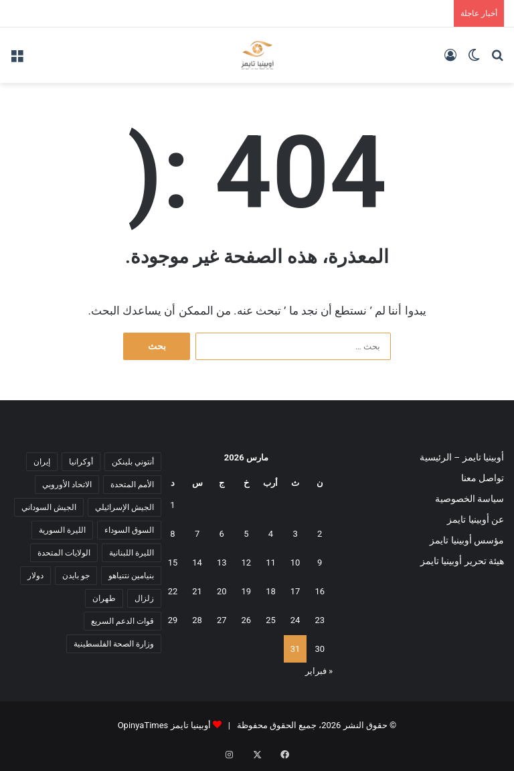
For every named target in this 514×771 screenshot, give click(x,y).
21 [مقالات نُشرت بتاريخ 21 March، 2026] (197, 591)
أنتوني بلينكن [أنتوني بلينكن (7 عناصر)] (133, 461)
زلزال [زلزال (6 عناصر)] (144, 598)
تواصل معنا (482, 478)
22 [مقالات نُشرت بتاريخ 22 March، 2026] (173, 591)
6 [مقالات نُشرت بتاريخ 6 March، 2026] (222, 534)
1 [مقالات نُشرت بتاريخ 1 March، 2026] (172, 505)
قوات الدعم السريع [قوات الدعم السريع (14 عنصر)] (122, 621)
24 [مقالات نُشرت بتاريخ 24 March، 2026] (295, 620)
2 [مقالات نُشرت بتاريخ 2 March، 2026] (319, 534)
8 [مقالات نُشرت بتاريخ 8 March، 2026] (172, 534)
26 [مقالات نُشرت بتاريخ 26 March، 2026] (247, 620)
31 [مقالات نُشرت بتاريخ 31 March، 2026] (295, 649)
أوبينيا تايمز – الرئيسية (462, 457)
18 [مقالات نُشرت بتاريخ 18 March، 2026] (271, 591)
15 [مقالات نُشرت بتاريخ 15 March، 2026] (173, 563)
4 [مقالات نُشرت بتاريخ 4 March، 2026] (270, 534)
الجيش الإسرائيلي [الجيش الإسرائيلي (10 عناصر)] (124, 507)
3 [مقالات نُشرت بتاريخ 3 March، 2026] (294, 534)
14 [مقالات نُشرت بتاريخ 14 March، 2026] (197, 563)
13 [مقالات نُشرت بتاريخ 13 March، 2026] (222, 563)
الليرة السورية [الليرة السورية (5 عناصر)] (62, 530)
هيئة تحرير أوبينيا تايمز (462, 560)
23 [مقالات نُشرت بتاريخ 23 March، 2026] (320, 620)
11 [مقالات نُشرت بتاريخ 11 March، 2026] (271, 563)
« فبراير (319, 671)
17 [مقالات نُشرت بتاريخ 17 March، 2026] (295, 591)
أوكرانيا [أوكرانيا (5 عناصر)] (81, 461)
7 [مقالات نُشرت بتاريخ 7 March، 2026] (197, 534)
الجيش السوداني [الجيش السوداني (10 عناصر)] (48, 507)
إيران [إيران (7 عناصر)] (41, 461)
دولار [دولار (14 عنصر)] (35, 575)
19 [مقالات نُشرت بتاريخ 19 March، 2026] (247, 591)
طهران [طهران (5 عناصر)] (104, 598)
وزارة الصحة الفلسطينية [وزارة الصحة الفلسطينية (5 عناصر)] (114, 644)
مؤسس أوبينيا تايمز (467, 540)
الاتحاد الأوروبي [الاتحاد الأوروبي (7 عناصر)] (67, 484)
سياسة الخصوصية (469, 498)
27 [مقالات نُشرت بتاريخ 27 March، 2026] (222, 620)
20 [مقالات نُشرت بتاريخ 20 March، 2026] (222, 591)
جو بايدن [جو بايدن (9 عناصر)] (76, 575)
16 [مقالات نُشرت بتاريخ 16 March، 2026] (320, 591)
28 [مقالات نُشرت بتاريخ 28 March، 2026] (197, 620)
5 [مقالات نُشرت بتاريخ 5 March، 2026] (246, 534)
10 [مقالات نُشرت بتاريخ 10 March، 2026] (295, 563)
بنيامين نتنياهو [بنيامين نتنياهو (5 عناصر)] (131, 575)
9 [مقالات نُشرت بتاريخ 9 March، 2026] (319, 563)
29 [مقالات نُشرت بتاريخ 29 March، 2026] (173, 620)
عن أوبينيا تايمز (475, 519)
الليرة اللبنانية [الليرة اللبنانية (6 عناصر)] (131, 553)
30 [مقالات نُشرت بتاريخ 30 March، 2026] (320, 649)
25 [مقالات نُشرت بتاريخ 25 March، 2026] (271, 620)
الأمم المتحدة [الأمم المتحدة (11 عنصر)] (132, 484)
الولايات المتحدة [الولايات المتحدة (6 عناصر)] (63, 553)
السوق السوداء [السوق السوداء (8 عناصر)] (129, 530)
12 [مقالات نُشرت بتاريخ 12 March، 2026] (247, 563)
